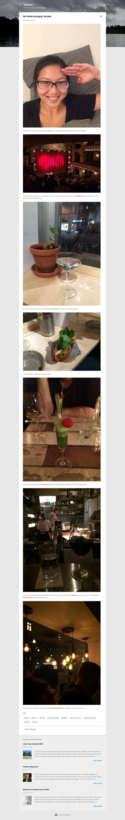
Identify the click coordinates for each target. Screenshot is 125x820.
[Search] (105, 5)
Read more (98, 761)
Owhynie (28, 4)
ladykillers (64, 718)
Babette (74, 595)
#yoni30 (26, 718)
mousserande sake (89, 718)
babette (34, 718)
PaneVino (27, 722)
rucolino (35, 722)
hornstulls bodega (53, 718)
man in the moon (75, 718)
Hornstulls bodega (55, 708)
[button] (101, 16)
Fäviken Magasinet (30, 767)
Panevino (46, 485)
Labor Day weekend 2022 (33, 744)
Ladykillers (79, 196)
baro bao (42, 718)
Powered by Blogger (62, 815)
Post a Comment (30, 729)
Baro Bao (55, 309)
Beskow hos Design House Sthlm (36, 789)
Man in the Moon (28, 597)
